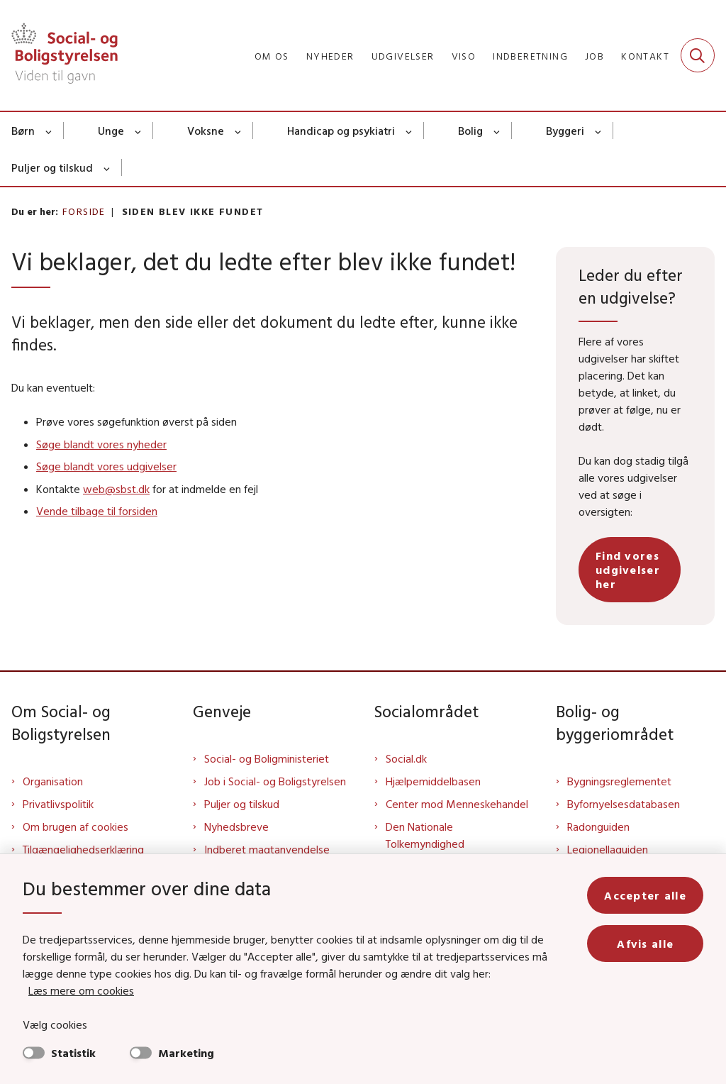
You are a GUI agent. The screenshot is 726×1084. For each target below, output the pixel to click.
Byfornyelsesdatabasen (623, 804)
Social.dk (406, 758)
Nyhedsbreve (236, 826)
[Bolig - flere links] (497, 130)
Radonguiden (598, 826)
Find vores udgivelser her (628, 569)
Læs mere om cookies (81, 990)
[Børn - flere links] (49, 130)
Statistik (73, 1053)
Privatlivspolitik (58, 804)
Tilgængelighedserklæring (83, 849)
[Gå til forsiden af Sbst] (59, 55)
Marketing (186, 1053)
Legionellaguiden (607, 849)
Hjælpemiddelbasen (433, 781)
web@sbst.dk (116, 489)
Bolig (470, 130)
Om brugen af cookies (75, 826)
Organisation (53, 781)
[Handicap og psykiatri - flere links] (409, 130)
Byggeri (565, 130)
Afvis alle (645, 943)
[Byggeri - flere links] (598, 130)
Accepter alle (645, 895)
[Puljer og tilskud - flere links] (107, 167)
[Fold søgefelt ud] (698, 55)
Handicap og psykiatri (341, 130)
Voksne (205, 130)
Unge (111, 130)
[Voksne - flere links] (238, 130)
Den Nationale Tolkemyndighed (425, 835)
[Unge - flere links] (138, 130)
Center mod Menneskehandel (457, 804)
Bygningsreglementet (619, 781)
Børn (23, 130)
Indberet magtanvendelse (267, 849)
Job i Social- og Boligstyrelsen (275, 781)
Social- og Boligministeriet (266, 758)
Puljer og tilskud (52, 167)
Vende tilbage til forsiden (96, 511)
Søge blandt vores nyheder (101, 444)
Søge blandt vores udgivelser (106, 466)
